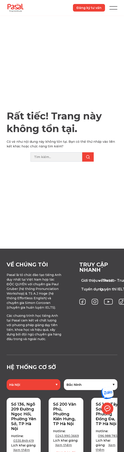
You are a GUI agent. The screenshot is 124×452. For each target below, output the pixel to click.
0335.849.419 (23, 441)
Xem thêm (21, 450)
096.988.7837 (108, 436)
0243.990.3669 (67, 436)
